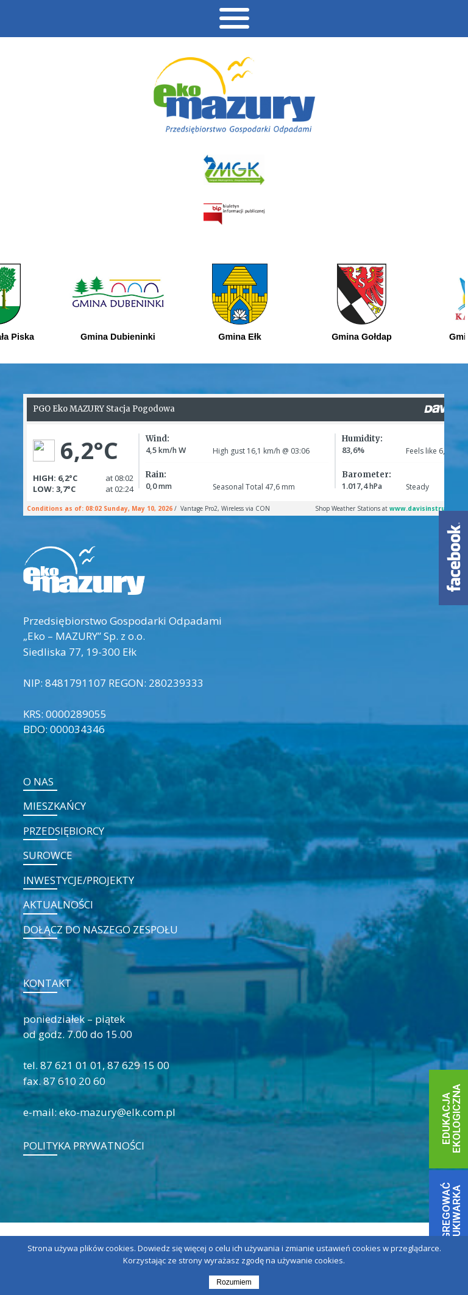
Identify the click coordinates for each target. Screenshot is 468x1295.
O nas (38, 781)
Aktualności (58, 904)
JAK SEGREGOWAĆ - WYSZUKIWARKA (451, 1228)
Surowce (48, 855)
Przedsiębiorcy (63, 831)
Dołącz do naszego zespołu (100, 929)
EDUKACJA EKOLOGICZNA (451, 1118)
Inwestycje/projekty (78, 880)
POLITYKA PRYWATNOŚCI (83, 1146)
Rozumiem (233, 1282)
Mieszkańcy (54, 806)
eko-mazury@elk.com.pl (117, 1112)
